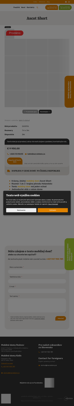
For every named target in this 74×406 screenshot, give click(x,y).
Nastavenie (21, 210)
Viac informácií (53, 204)
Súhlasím (52, 210)
